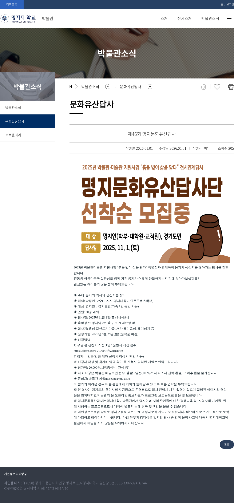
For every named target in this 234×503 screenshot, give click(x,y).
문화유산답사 (14, 121)
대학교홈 (11, 4)
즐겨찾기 (217, 87)
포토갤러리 (13, 134)
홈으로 (71, 87)
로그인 (230, 4)
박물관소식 (13, 107)
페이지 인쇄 (231, 87)
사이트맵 (229, 18)
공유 (203, 87)
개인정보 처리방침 (15, 474)
